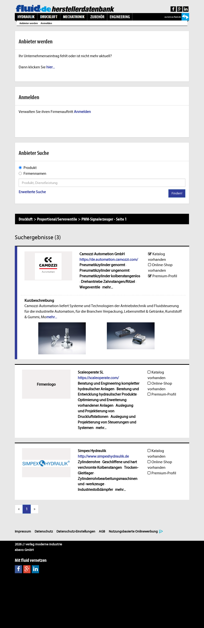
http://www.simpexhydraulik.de (103, 456)
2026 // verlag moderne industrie (38, 544)
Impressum (23, 531)
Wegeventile (89, 287)
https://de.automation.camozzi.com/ (108, 259)
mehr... (107, 287)
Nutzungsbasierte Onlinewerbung (133, 531)
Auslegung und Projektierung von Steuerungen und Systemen (107, 422)
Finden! (177, 193)
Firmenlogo (46, 384)
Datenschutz (44, 531)
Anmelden (82, 112)
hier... (50, 67)
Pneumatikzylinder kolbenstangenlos (109, 276)
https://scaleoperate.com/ (98, 378)
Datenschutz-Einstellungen (75, 531)
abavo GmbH (24, 550)
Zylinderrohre (89, 462)
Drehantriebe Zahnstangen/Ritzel (108, 281)
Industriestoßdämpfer (95, 489)
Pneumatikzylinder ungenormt (104, 270)
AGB (102, 531)
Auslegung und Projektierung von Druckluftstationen (105, 411)
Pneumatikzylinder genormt (102, 265)
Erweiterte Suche (32, 192)
